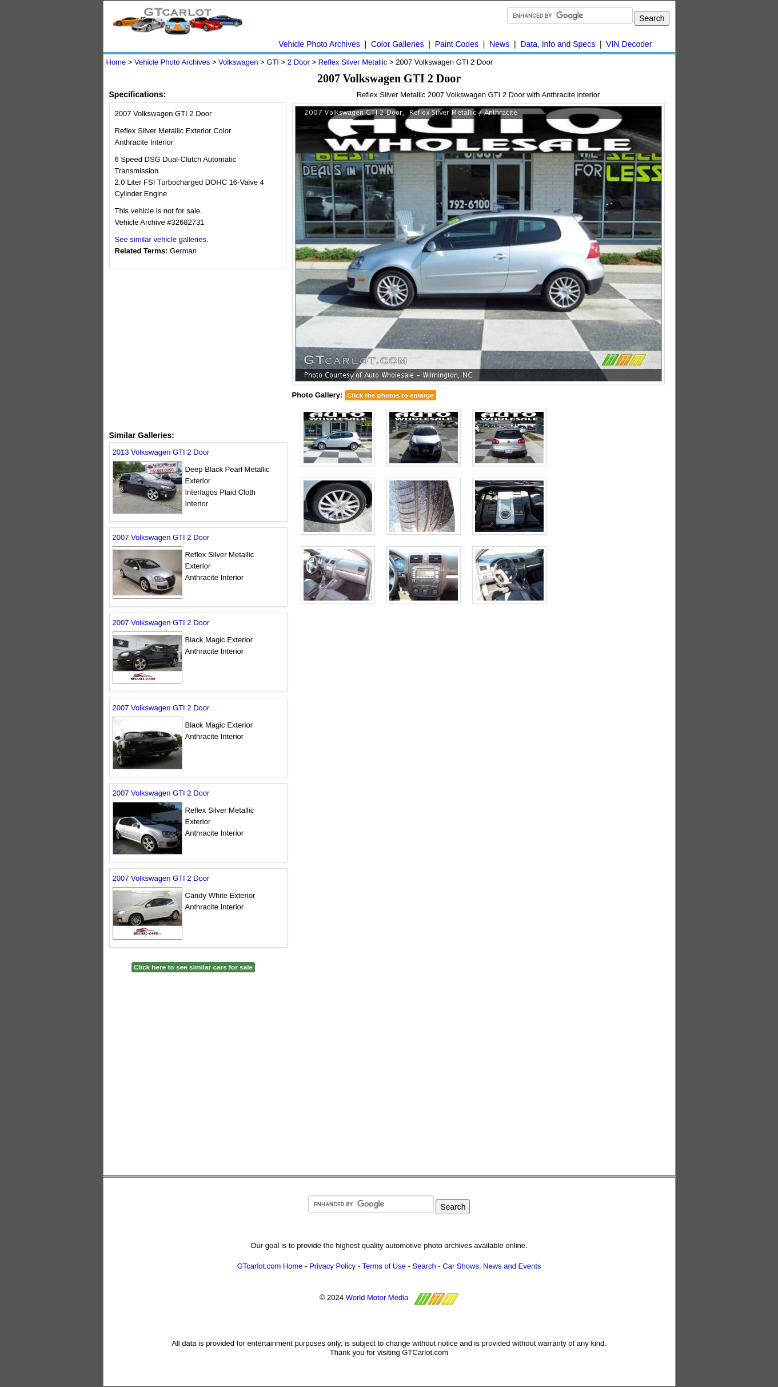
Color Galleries (397, 44)
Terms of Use (384, 1266)
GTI (272, 62)
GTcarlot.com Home (270, 1266)
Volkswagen (238, 62)
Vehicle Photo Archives (319, 44)
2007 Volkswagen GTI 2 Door (161, 537)
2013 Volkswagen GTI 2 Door (161, 452)
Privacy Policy (332, 1266)
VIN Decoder (629, 44)
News (499, 44)
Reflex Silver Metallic (353, 62)
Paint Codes (456, 44)
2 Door (299, 62)
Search (424, 1266)
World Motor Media (377, 1298)
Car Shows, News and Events (491, 1266)
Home (116, 62)
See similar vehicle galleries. (162, 239)
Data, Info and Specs (557, 44)
